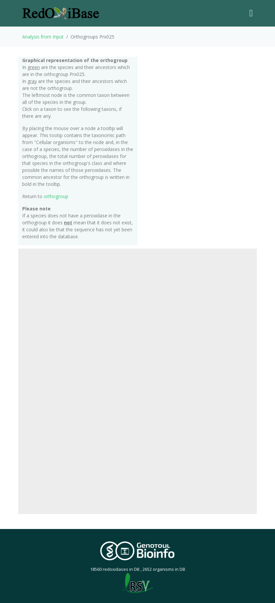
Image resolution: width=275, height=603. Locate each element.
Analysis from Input (43, 37)
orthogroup (56, 196)
